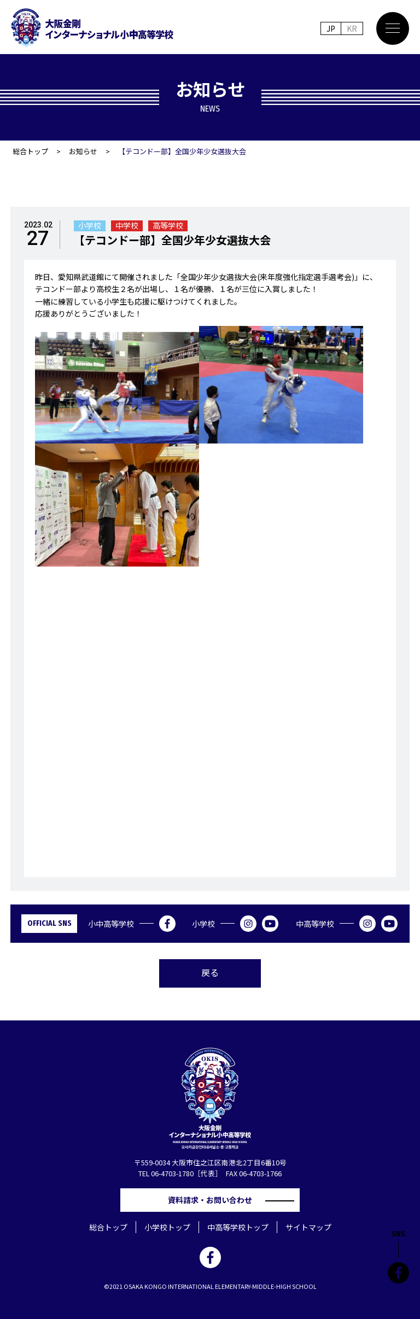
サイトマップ (308, 1227)
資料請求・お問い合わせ (214, 1199)
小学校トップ (167, 1227)
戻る (210, 972)
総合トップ (30, 151)
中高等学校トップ (238, 1227)
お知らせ (83, 151)
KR (352, 28)
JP (330, 28)
